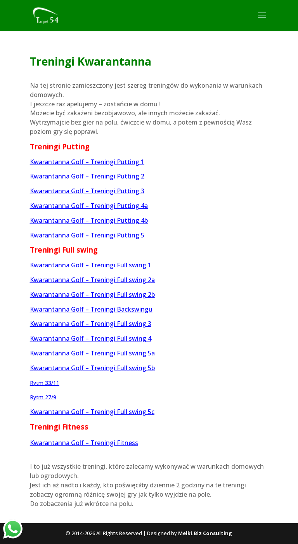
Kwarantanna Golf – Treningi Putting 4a (89, 205)
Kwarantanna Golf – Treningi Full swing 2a (92, 279)
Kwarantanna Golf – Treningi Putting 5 (87, 235)
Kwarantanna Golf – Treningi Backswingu (91, 309)
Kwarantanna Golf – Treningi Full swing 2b (92, 294)
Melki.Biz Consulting (205, 533)
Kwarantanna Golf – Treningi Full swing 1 (90, 265)
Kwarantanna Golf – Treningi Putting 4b (89, 220)
